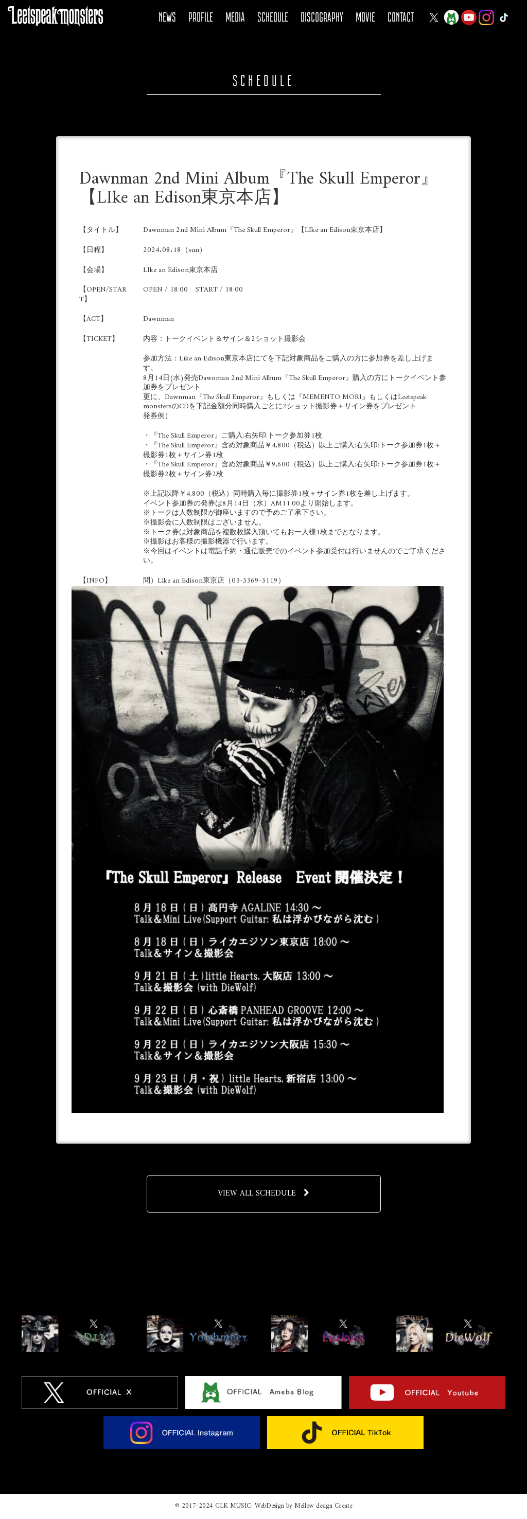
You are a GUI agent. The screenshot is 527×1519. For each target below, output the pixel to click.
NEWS (167, 17)
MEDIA (235, 17)
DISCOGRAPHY (322, 17)
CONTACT (401, 17)
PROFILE (200, 17)
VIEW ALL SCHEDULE (264, 1193)
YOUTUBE (469, 17)
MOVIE (365, 17)
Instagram (486, 17)
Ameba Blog (451, 17)
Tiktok (504, 17)
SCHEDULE (272, 17)
